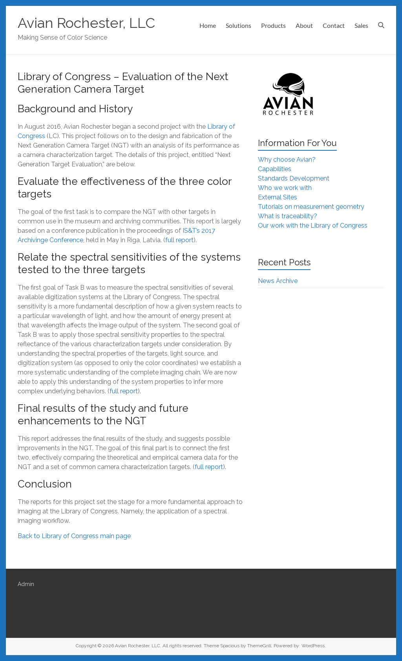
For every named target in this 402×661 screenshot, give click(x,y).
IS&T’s (191, 230)
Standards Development (293, 178)
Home (207, 25)
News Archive (278, 281)
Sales (361, 25)
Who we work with (285, 188)
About (304, 25)
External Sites (277, 197)
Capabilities (274, 169)
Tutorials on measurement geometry (311, 206)
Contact (334, 25)
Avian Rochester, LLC (86, 23)
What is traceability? (287, 216)
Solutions (238, 25)
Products (273, 25)
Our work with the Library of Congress (312, 225)
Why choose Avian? (287, 159)
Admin (26, 584)
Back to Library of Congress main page (74, 536)
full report (179, 240)
